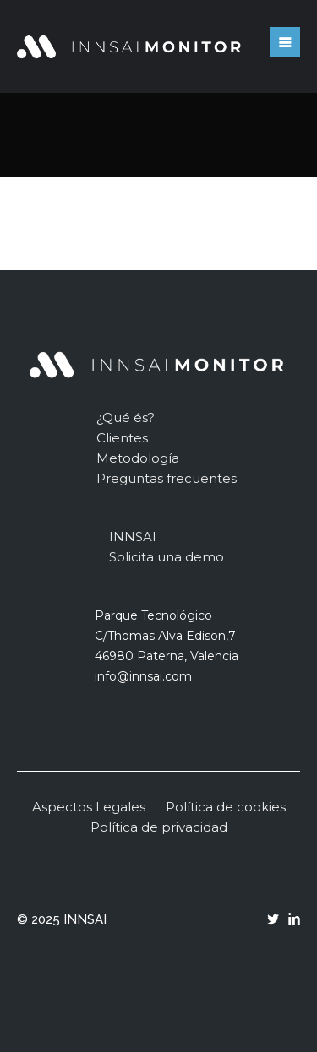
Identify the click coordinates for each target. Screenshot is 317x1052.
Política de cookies (226, 807)
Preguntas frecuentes (166, 478)
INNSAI (132, 537)
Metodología (137, 458)
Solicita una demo (166, 557)
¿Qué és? (125, 417)
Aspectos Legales (88, 807)
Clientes (122, 438)
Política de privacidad (158, 827)
